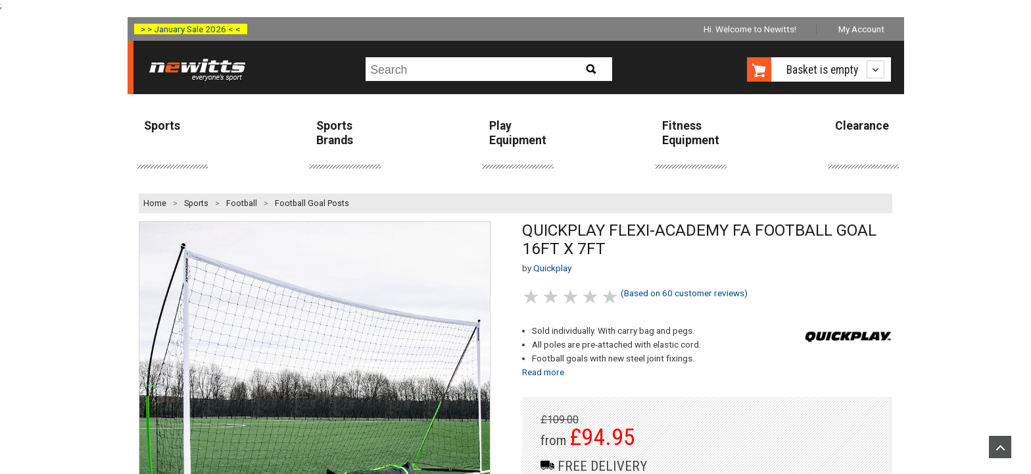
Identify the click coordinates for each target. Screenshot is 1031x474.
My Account (861, 29)
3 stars (571, 296)
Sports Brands (334, 132)
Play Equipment (517, 132)
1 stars (532, 296)
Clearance (862, 125)
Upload (1000, 447)
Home (154, 203)
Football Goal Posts (312, 203)
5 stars (611, 296)
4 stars (591, 296)
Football (241, 203)
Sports (162, 125)
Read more (543, 372)
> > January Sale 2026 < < (191, 29)
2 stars (552, 296)
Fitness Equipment (690, 132)
